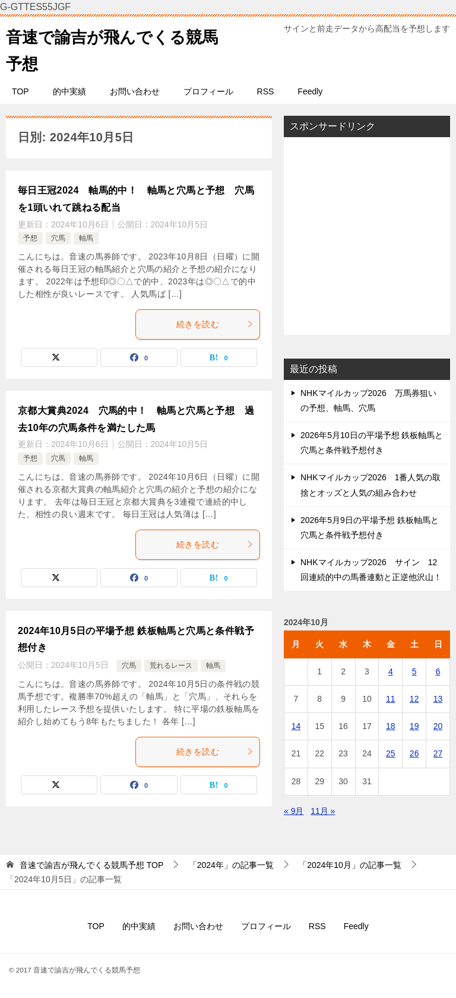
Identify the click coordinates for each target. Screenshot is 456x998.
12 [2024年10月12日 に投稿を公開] (414, 699)
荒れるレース (171, 665)
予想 (30, 238)
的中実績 (69, 91)
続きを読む (215, 324)
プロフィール (208, 91)
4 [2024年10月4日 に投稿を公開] (390, 671)
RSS (265, 91)
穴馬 (58, 238)
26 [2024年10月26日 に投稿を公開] (414, 753)
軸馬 (86, 238)
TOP (20, 91)
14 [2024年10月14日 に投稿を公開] (296, 726)
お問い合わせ (135, 91)
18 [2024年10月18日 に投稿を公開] (390, 726)
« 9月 (293, 811)
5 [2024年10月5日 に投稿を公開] (414, 671)
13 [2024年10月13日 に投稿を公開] (438, 699)
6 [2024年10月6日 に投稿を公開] (438, 671)
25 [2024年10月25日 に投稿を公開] (390, 753)
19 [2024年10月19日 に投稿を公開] (414, 726)
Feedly (309, 91)
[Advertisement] (367, 235)
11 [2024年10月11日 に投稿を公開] (390, 699)
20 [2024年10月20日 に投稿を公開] (438, 726)
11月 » (323, 811)
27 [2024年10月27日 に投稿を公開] (438, 753)
